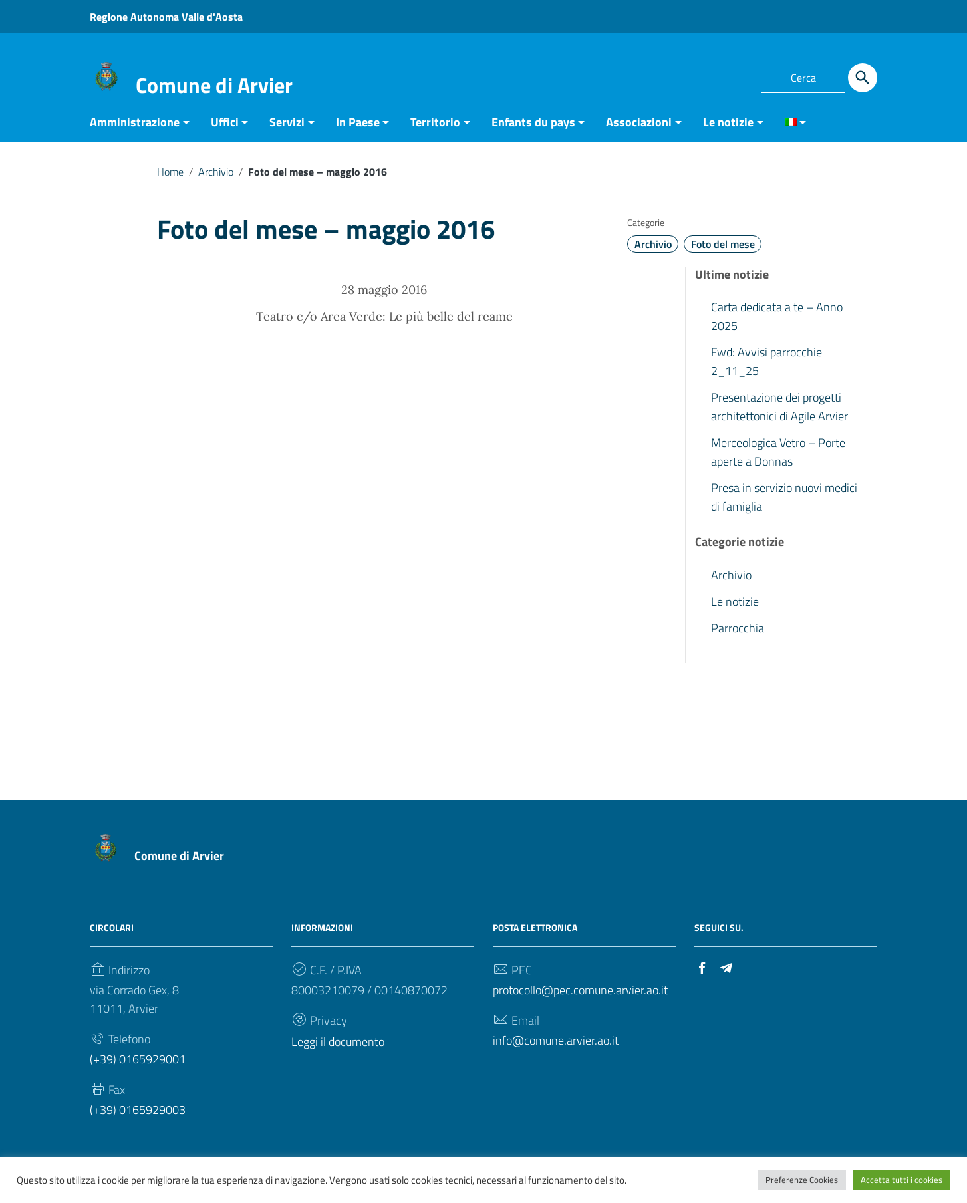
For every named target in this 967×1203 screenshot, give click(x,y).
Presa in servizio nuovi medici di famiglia (784, 503)
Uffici (225, 129)
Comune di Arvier (214, 85)
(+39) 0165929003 (138, 1116)
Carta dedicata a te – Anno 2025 (777, 323)
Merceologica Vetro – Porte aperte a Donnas (778, 458)
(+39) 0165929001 (138, 1066)
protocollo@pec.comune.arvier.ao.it (580, 996)
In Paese (358, 129)
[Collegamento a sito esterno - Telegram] (735, 76)
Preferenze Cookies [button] (801, 1179)
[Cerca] (862, 77)
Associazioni (639, 129)
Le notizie (728, 129)
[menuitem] (790, 130)
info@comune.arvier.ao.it (556, 1047)
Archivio (215, 178)
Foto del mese (723, 251)
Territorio (435, 129)
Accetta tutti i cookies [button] (901, 1179)
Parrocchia (737, 635)
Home (170, 178)
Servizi (287, 129)
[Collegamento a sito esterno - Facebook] (711, 76)
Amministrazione (135, 129)
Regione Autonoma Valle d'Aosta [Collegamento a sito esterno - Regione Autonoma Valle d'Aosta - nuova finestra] (166, 17)
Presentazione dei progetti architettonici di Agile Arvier (779, 413)
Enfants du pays (533, 129)
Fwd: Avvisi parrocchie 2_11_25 (766, 368)
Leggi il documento (337, 1048)
